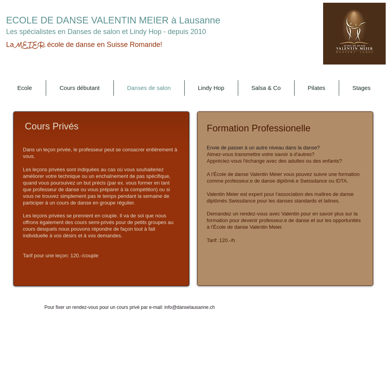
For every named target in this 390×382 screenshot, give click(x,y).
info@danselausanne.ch (189, 307)
